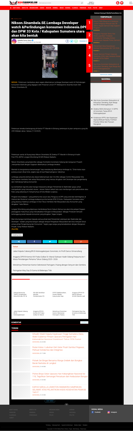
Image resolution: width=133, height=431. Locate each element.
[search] (61, 3)
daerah (49, 8)
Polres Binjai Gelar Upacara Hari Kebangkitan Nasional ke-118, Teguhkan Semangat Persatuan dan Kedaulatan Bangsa (58, 377)
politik (114, 8)
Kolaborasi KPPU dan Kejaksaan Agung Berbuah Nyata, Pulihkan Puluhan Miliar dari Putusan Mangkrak (105, 134)
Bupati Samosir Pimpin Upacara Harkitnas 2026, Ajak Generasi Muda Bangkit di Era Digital (108, 65)
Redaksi (86, 425)
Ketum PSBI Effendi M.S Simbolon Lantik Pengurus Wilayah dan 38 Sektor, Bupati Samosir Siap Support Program (108, 25)
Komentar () (83, 41)
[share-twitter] (71, 41)
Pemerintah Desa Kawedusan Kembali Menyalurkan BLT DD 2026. (108, 54)
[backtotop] (66, 405)
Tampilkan (84, 322)
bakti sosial (18, 8)
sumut (122, 8)
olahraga (90, 8)
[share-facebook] (67, 41)
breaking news (39, 8)
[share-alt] (18, 241)
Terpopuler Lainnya (106, 88)
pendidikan (99, 8)
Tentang (46, 425)
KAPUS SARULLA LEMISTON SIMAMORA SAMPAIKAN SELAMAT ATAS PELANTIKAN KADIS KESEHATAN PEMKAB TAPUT (57, 391)
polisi (108, 8)
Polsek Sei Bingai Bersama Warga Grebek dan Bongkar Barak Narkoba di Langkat (59, 362)
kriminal (66, 8)
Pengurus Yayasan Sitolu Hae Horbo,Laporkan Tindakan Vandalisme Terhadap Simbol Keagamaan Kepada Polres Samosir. (108, 41)
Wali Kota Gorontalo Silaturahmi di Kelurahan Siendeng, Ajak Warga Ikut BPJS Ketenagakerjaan (107, 78)
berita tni (28, 8)
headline (57, 8)
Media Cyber (79, 425)
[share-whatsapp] (76, 41)
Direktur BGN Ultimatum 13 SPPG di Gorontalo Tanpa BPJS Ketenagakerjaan (106, 124)
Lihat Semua (50, 401)
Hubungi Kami (55, 425)
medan (73, 8)
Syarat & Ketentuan (67, 425)
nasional (81, 8)
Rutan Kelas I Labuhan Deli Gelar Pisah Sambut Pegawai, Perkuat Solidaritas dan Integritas (59, 349)
